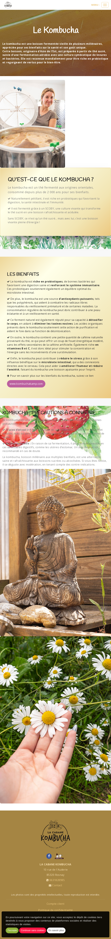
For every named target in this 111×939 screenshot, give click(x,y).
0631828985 (57, 880)
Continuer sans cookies (33, 930)
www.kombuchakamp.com (26, 383)
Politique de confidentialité (55, 910)
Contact (57, 885)
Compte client (55, 904)
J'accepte (12, 930)
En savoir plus (56, 930)
